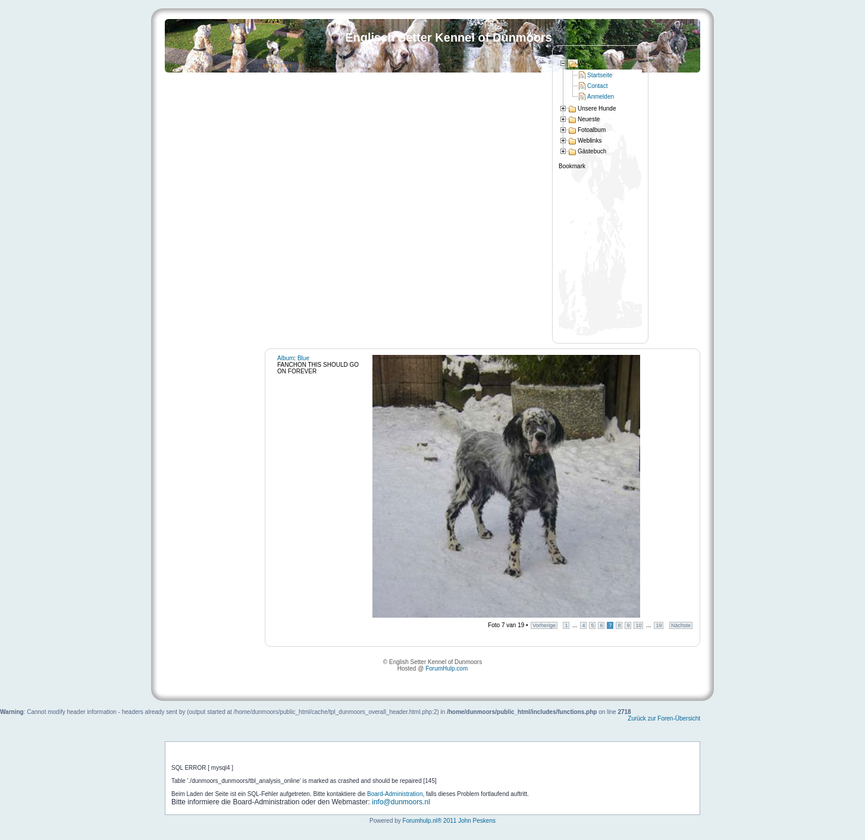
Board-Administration (394, 794)
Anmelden (600, 96)
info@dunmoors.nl (401, 802)
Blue (303, 358)
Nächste (681, 625)
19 (659, 625)
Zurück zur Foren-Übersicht (664, 718)
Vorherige (544, 625)
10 (638, 625)
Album (285, 358)
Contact (597, 86)
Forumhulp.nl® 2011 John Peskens (449, 820)
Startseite (599, 75)
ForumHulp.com (446, 668)
